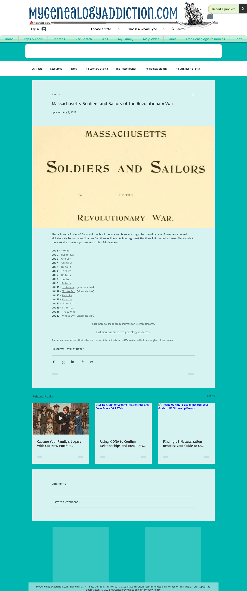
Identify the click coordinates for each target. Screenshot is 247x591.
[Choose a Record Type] (146, 29)
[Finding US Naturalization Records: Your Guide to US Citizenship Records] (186, 418)
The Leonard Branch (96, 68)
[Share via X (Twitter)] (63, 362)
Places (73, 68)
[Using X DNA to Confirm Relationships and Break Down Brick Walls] (124, 418)
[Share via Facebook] (53, 362)
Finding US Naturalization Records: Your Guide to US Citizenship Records (182, 443)
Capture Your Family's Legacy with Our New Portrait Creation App (59, 443)
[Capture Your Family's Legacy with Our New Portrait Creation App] (61, 418)
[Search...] (193, 29)
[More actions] (193, 94)
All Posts (37, 68)
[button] (223, 9)
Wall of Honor (75, 348)
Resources (56, 68)
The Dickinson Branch (187, 68)
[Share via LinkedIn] (72, 362)
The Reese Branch (126, 68)
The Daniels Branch (155, 68)
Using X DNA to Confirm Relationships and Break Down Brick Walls (123, 443)
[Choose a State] (106, 29)
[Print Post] (91, 362)
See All (211, 395)
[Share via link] (82, 362)
